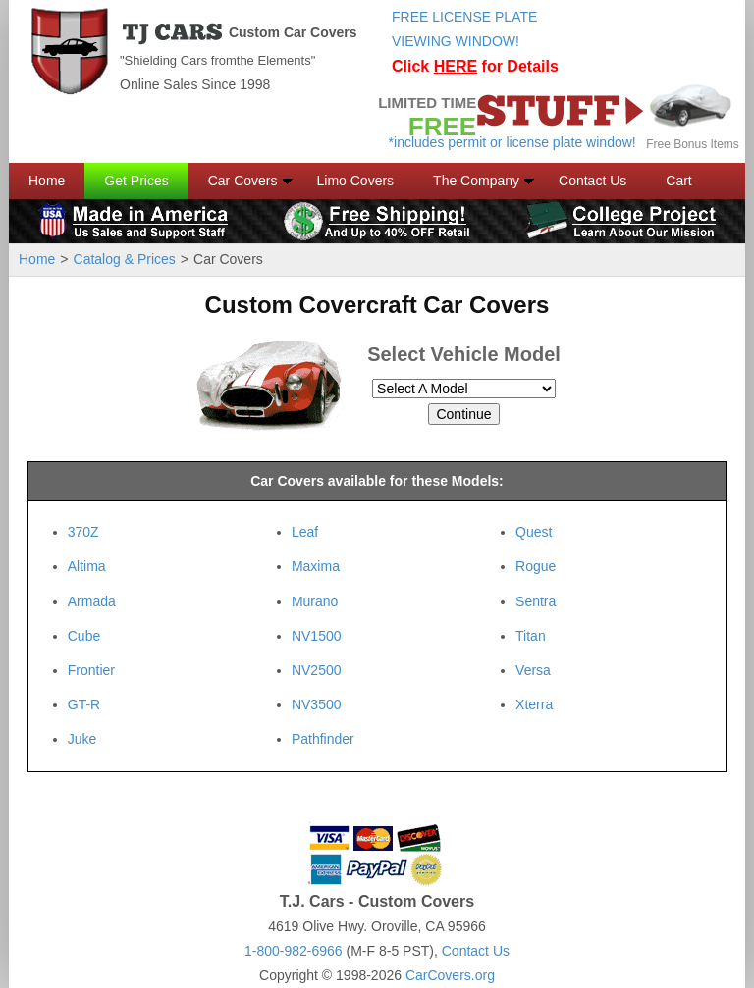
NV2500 (317, 670)
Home (46, 180)
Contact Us (592, 180)
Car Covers (243, 180)
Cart (678, 180)
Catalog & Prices (125, 259)
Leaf (305, 532)
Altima (87, 566)
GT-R (84, 704)
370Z (83, 532)
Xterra (534, 704)
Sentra (535, 601)
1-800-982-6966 (293, 951)
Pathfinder (323, 739)
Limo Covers (356, 180)
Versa (533, 670)
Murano (315, 601)
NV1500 (317, 636)
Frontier (91, 670)
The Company (476, 180)
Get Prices (136, 180)
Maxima (316, 566)
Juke (82, 739)
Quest (533, 532)
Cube (84, 636)
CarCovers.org (450, 975)
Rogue (535, 566)
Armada (92, 601)
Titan (530, 636)
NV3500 (317, 704)
